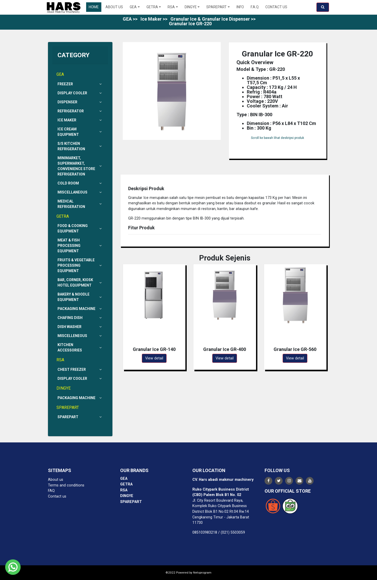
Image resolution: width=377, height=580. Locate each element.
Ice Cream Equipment (80, 132)
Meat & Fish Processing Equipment (80, 245)
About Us (114, 7)
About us (55, 479)
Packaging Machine (80, 309)
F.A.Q (255, 7)
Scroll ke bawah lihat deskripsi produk (277, 138)
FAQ (51, 491)
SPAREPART (216, 7)
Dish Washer (80, 327)
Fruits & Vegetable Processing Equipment (80, 265)
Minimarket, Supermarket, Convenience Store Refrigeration (80, 166)
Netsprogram (202, 572)
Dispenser (80, 102)
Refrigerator (80, 111)
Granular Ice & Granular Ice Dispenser (210, 19)
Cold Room (80, 183)
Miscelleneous (80, 336)
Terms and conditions (66, 485)
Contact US (276, 7)
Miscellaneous (80, 192)
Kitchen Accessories (80, 347)
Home (94, 7)
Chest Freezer (80, 369)
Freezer (80, 84)
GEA (133, 7)
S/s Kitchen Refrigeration (80, 146)
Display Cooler (80, 93)
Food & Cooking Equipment (80, 228)
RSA (171, 7)
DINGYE (191, 7)
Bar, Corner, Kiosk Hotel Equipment (80, 282)
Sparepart (80, 417)
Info (240, 7)
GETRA (152, 7)
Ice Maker (151, 19)
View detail (154, 358)
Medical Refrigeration (80, 204)
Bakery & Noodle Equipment (80, 297)
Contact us (57, 496)
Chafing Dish (80, 318)
